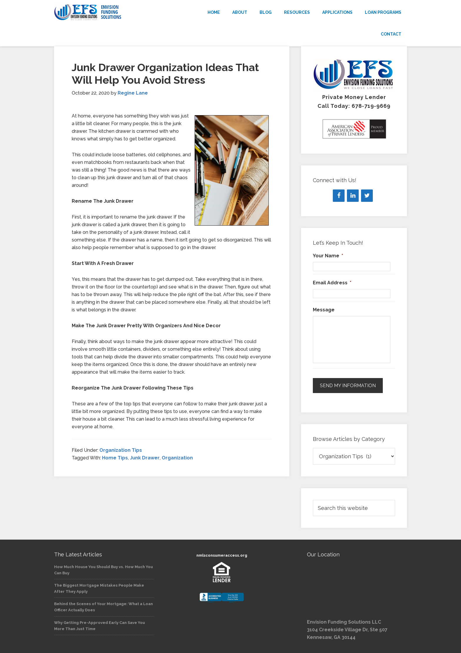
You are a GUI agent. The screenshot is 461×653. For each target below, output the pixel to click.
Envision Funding (107, 12)
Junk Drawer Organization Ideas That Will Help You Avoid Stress (165, 73)
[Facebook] (339, 195)
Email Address (332, 283)
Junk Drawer (145, 458)
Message (324, 310)
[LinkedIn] (353, 195)
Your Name (328, 255)
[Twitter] (367, 195)
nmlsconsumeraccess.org (221, 555)
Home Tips (115, 458)
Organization (177, 458)
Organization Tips (120, 450)
